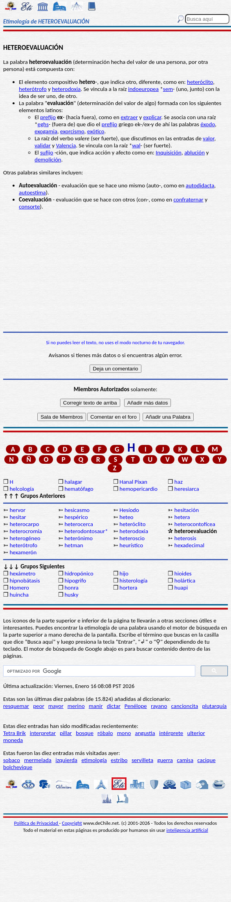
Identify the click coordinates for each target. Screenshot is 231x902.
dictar (114, 706)
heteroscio (132, 538)
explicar (152, 117)
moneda (13, 740)
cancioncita (184, 706)
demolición (48, 159)
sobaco (11, 760)
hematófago (79, 488)
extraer (129, 117)
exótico (95, 131)
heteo (126, 517)
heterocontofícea (194, 524)
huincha (19, 594)
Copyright (72, 823)
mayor (56, 706)
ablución (194, 152)
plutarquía (214, 706)
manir (96, 706)
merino (76, 706)
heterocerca (78, 524)
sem (168, 89)
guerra (165, 760)
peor (38, 706)
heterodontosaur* (86, 531)
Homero (19, 587)
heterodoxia (66, 89)
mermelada (37, 760)
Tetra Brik (14, 733)
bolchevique (17, 767)
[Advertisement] (115, 271)
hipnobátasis (24, 580)
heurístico (131, 545)
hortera (128, 587)
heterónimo (78, 538)
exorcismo (72, 131)
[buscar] (98, 671)
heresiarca (186, 488)
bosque (85, 733)
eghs (42, 124)
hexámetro (22, 573)
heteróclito (200, 81)
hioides (183, 573)
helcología (21, 488)
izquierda (66, 760)
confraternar (189, 199)
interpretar (43, 733)
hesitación (186, 510)
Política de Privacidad (36, 823)
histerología (133, 580)
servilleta (142, 760)
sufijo (46, 152)
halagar (73, 481)
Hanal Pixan (133, 481)
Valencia (66, 145)
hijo (123, 573)
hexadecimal (189, 545)
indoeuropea (143, 89)
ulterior (196, 733)
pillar (66, 733)
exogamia (46, 131)
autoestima (32, 192)
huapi (181, 587)
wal (136, 145)
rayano (159, 706)
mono (124, 733)
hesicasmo (77, 510)
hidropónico (78, 573)
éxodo (207, 124)
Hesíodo (129, 510)
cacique (206, 760)
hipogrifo (75, 580)
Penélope (136, 706)
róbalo (105, 733)
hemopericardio (138, 488)
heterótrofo (33, 89)
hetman (73, 545)
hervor (17, 510)
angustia (145, 733)
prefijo (48, 117)
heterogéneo (24, 538)
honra (71, 587)
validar (43, 145)
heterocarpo (24, 524)
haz (178, 481)
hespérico (76, 517)
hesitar (17, 517)
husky (71, 594)
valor (208, 138)
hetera (182, 517)
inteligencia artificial (187, 830)
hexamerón (23, 552)
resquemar (16, 706)
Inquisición (169, 152)
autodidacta (200, 185)
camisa (185, 760)
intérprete (171, 733)
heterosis (185, 538)
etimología (94, 760)
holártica (184, 580)
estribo (119, 760)
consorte (29, 206)
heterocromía (25, 531)
